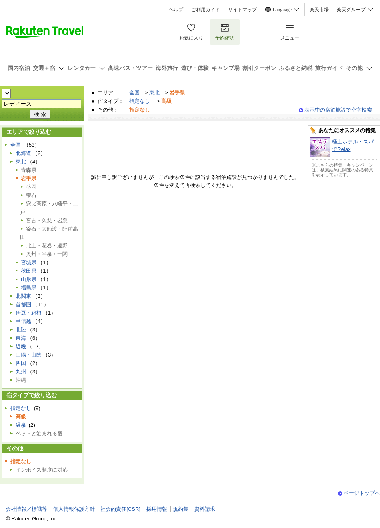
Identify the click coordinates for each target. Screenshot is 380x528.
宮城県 (28, 262)
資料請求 (204, 509)
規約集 (180, 509)
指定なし (139, 101)
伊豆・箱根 (29, 313)
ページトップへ (362, 493)
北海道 (23, 153)
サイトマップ (242, 9)
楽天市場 (319, 9)
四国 (21, 363)
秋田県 (28, 271)
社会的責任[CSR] (120, 509)
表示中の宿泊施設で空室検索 (338, 110)
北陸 (21, 330)
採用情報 (156, 509)
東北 (154, 93)
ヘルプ (176, 9)
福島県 (28, 288)
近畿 (21, 346)
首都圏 (23, 304)
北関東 (23, 296)
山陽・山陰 (29, 355)
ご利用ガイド (205, 9)
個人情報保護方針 (74, 509)
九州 (21, 372)
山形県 (28, 279)
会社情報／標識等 (26, 509)
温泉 (21, 425)
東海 (21, 338)
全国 (134, 93)
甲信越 (23, 321)
